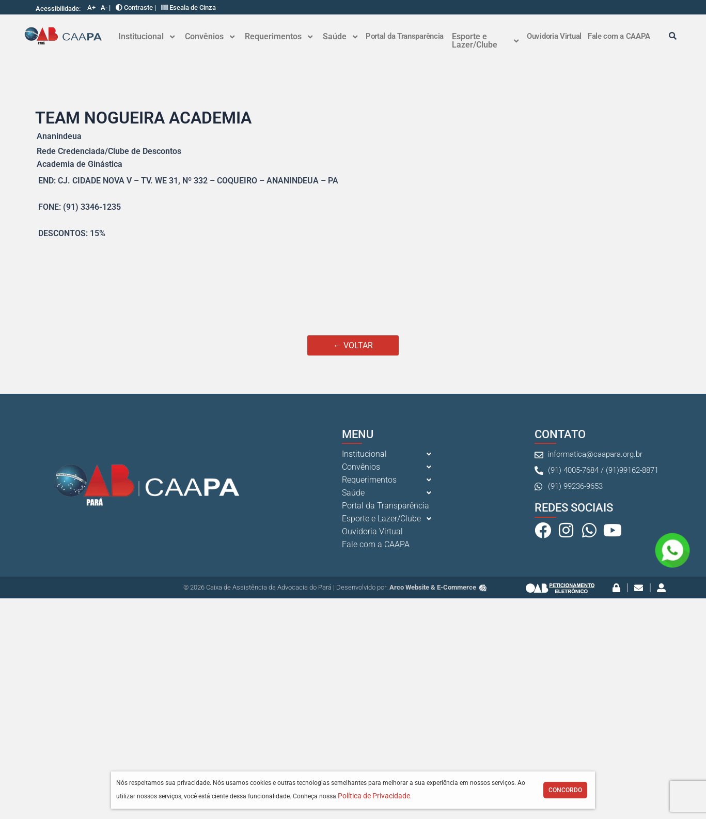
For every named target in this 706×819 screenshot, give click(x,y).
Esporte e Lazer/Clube (485, 41)
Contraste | (136, 7)
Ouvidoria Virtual (554, 36)
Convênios (209, 36)
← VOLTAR (353, 345)
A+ (91, 7)
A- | (106, 7)
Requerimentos (278, 36)
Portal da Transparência (405, 36)
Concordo (565, 790)
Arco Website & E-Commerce (438, 587)
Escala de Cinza (188, 7)
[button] (146, 37)
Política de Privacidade (374, 796)
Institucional (146, 36)
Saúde (340, 36)
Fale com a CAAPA (619, 36)
